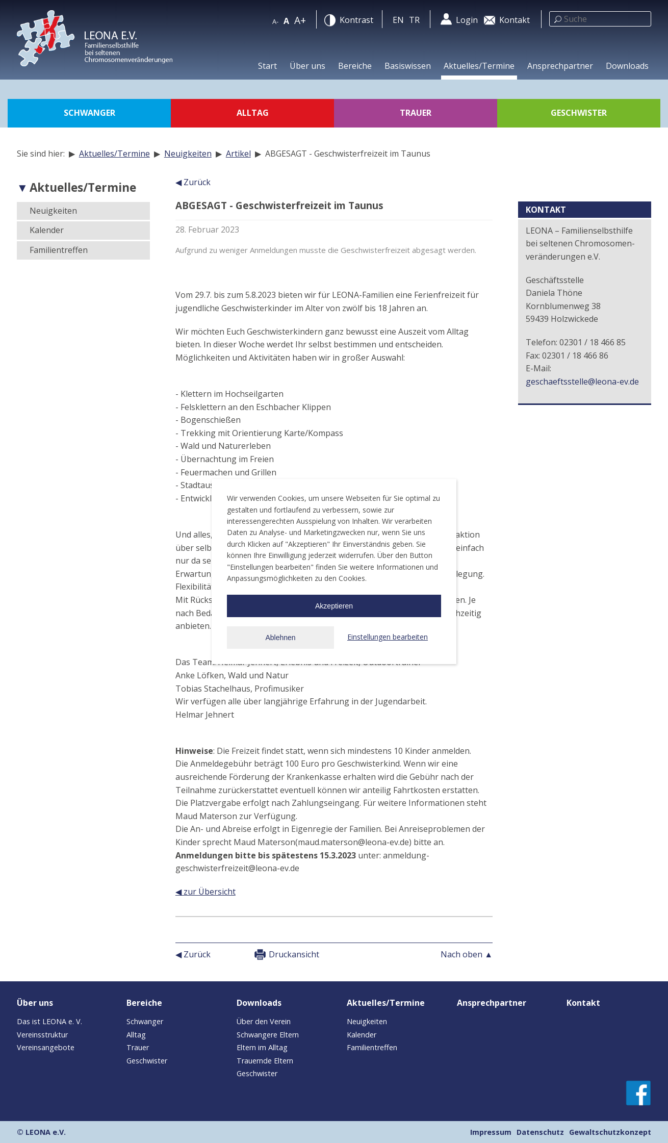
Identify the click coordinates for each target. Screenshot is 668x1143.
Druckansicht (294, 954)
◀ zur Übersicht (205, 891)
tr (414, 20)
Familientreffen (59, 250)
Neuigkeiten (188, 153)
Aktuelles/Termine (479, 65)
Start (267, 65)
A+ (300, 20)
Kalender (47, 230)
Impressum (490, 1132)
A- (275, 21)
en (398, 20)
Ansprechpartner (560, 65)
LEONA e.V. (45, 1132)
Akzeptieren (334, 606)
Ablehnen (280, 637)
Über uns (307, 65)
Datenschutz (540, 1132)
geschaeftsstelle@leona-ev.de (582, 381)
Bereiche (355, 65)
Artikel (238, 153)
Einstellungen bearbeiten (387, 637)
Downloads (627, 65)
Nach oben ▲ (467, 954)
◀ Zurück (193, 182)
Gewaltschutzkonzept (610, 1132)
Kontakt (583, 1002)
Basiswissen (407, 65)
